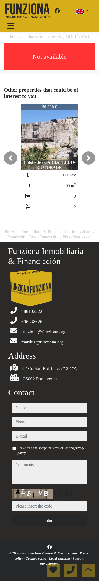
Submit (49, 520)
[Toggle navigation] (10, 26)
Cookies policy (36, 558)
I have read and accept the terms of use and (51, 450)
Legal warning (60, 558)
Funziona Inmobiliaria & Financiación (49, 553)
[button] (10, 158)
